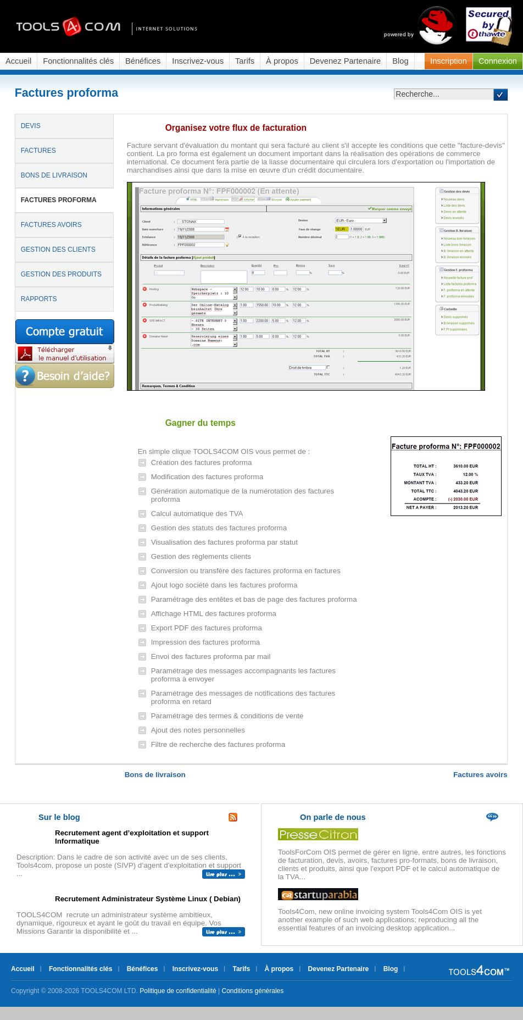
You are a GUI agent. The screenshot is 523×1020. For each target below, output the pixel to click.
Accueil (18, 61)
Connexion (498, 61)
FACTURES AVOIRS (51, 225)
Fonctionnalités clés (78, 61)
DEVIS (31, 126)
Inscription (448, 61)
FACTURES (38, 150)
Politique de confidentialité (178, 991)
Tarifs (244, 61)
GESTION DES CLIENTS (58, 249)
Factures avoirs (480, 774)
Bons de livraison (155, 774)
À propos (282, 61)
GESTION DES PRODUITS (61, 274)
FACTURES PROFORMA (59, 200)
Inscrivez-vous (198, 61)
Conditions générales (253, 991)
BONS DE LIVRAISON (54, 175)
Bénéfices (142, 61)
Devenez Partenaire (345, 61)
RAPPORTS (39, 299)
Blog (400, 61)
